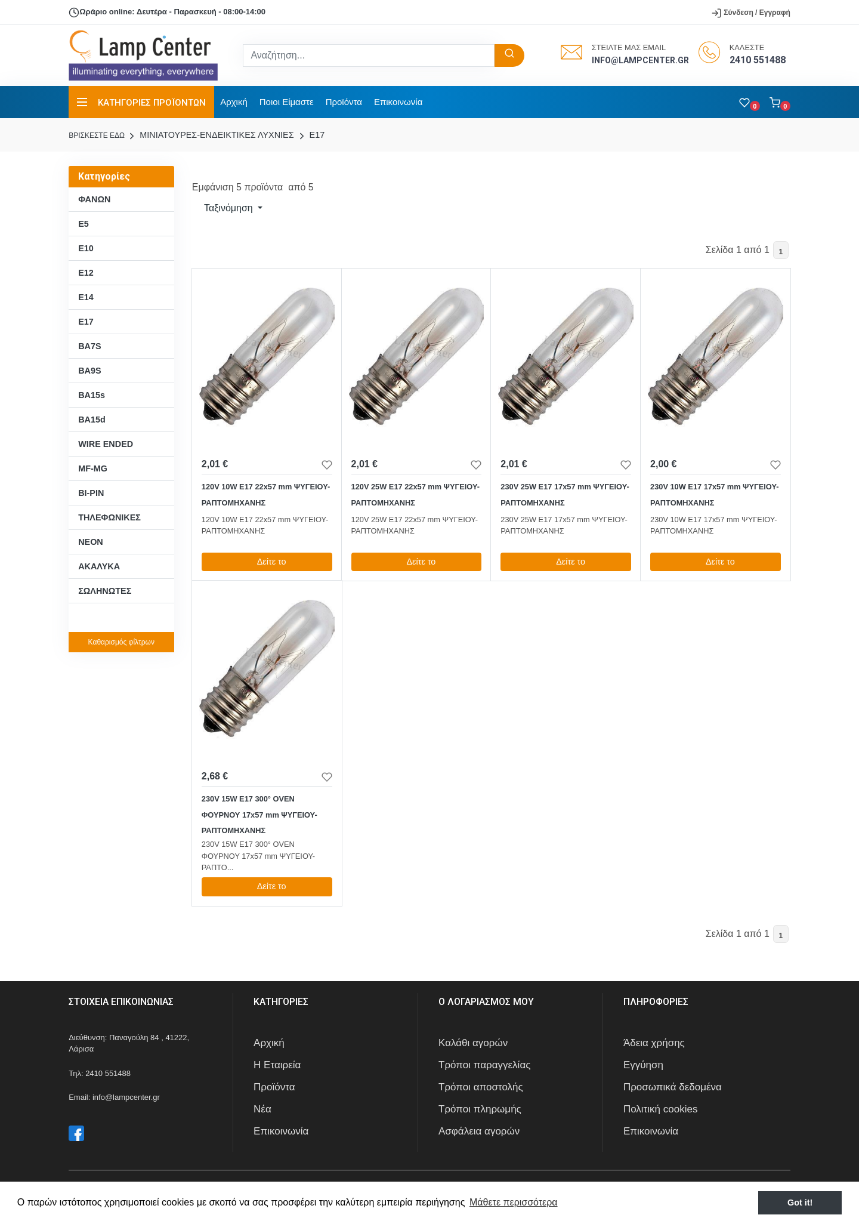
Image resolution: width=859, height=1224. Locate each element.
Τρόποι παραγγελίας (484, 1065)
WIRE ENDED (105, 444)
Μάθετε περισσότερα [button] (513, 1202)
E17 (310, 135)
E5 (83, 224)
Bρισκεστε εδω (97, 135)
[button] (780, 102)
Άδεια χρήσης (654, 1043)
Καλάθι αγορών (473, 1043)
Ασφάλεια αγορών (479, 1131)
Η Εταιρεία (277, 1065)
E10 (86, 248)
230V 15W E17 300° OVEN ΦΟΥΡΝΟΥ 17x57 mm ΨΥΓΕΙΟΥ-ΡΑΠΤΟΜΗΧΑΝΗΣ (259, 814)
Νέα (262, 1109)
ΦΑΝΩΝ (94, 199)
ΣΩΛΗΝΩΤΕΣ (104, 591)
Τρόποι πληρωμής (479, 1109)
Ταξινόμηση (228, 208)
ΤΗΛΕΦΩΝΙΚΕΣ (109, 517)
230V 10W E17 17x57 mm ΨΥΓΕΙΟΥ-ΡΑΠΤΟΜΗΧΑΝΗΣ (714, 494)
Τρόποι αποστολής (480, 1087)
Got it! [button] (799, 1202)
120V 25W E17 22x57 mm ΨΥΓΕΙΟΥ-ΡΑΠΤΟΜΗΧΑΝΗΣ (415, 494)
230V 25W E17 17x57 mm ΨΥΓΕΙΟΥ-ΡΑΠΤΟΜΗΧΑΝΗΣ (564, 494)
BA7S (89, 346)
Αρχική (234, 102)
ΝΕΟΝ (90, 542)
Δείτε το (267, 561)
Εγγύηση (643, 1065)
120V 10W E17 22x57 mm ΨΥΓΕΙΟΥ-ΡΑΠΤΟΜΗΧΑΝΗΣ (266, 494)
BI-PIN (91, 493)
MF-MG (92, 468)
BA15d (92, 419)
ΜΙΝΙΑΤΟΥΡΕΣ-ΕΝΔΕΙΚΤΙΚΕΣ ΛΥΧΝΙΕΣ (209, 135)
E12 (86, 273)
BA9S (89, 370)
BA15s (91, 395)
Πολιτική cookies (660, 1109)
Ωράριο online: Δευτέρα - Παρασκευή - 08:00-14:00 (167, 12)
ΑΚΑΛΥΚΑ (99, 566)
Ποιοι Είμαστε (286, 102)
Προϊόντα (344, 102)
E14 (86, 297)
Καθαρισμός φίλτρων (121, 642)
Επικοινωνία (398, 102)
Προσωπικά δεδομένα (672, 1087)
